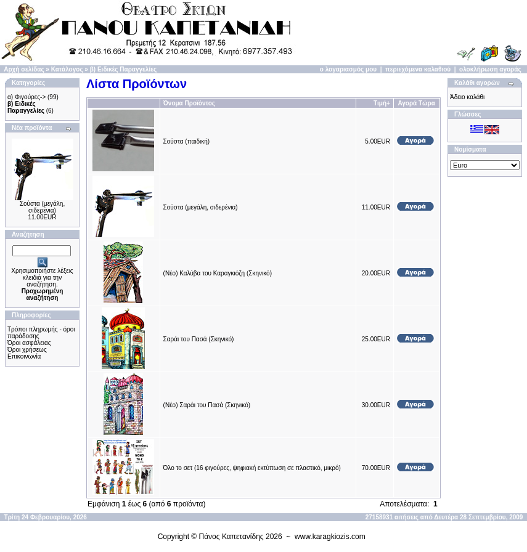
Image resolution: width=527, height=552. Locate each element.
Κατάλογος (67, 69)
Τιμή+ (382, 103)
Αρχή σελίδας (24, 69)
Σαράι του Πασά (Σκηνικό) (198, 339)
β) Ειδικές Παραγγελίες (123, 69)
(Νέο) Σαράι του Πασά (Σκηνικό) (207, 405)
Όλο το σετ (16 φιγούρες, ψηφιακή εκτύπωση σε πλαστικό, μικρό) (252, 468)
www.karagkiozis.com (330, 536)
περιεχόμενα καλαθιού (418, 69)
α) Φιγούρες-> (26, 97)
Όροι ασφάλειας (29, 342)
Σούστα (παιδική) (186, 141)
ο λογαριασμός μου (348, 69)
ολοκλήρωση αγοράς (490, 69)
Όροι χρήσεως (27, 349)
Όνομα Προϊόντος (189, 103)
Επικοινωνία (24, 356)
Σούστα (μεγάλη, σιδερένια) (42, 207)
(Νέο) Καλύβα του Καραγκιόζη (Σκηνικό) (217, 273)
